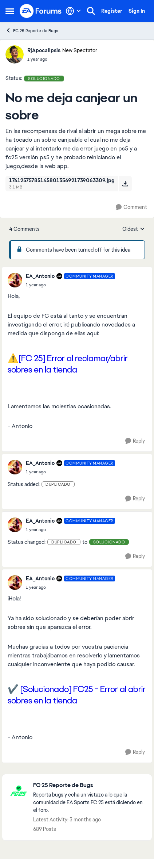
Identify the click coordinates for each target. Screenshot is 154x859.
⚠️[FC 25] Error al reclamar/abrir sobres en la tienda (68, 363)
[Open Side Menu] (10, 10)
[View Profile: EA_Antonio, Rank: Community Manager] (15, 280)
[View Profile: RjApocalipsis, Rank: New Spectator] (14, 54)
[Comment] (131, 207)
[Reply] (135, 441)
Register (111, 11)
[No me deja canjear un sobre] (70, 285)
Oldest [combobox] (133, 229)
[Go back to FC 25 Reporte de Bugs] (89, 785)
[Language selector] (73, 11)
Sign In (137, 11)
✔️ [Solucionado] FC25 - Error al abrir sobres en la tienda (77, 694)
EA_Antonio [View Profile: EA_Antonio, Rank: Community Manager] (40, 276)
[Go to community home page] (41, 11)
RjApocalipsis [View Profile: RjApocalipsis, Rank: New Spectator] (43, 50)
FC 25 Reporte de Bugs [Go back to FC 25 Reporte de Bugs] (31, 30)
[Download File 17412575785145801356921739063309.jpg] (125, 183)
